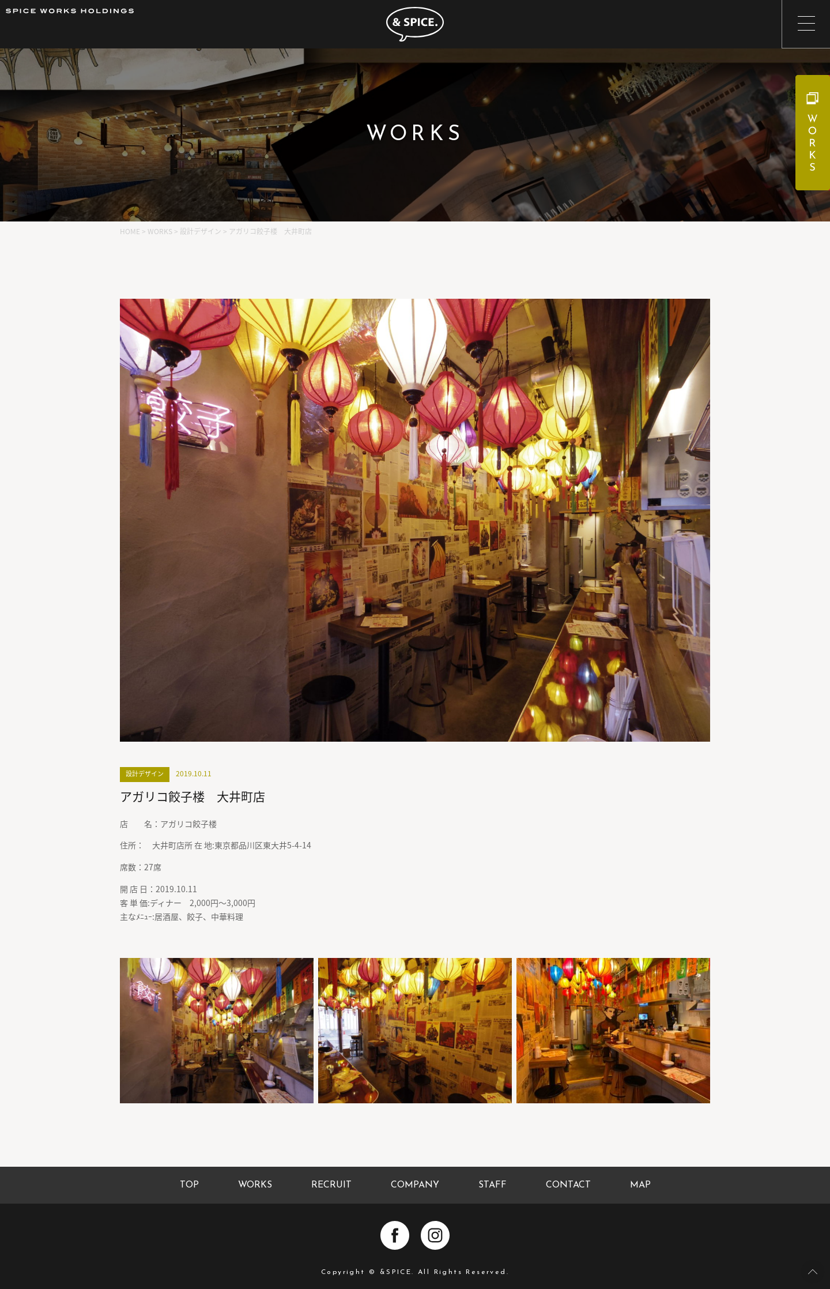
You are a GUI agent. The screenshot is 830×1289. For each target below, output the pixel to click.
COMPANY (415, 1185)
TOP (189, 1185)
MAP (640, 1185)
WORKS (255, 1185)
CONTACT (568, 1185)
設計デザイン (145, 774)
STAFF (492, 1185)
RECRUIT (331, 1185)
